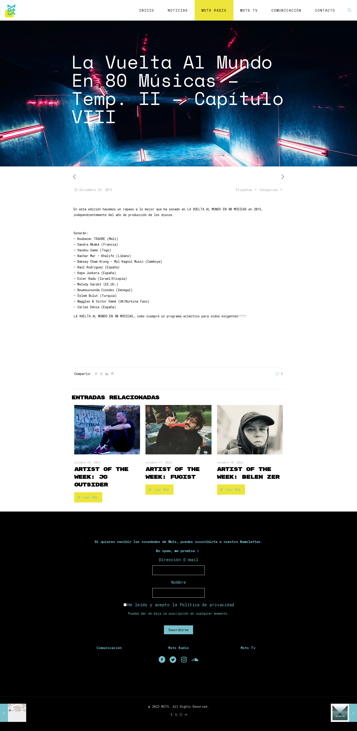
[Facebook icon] (171, 714)
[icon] (185, 714)
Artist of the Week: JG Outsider (101, 477)
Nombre (178, 582)
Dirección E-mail (178, 559)
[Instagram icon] (181, 714)
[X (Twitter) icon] (176, 714)
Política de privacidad (207, 604)
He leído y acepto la (179, 604)
